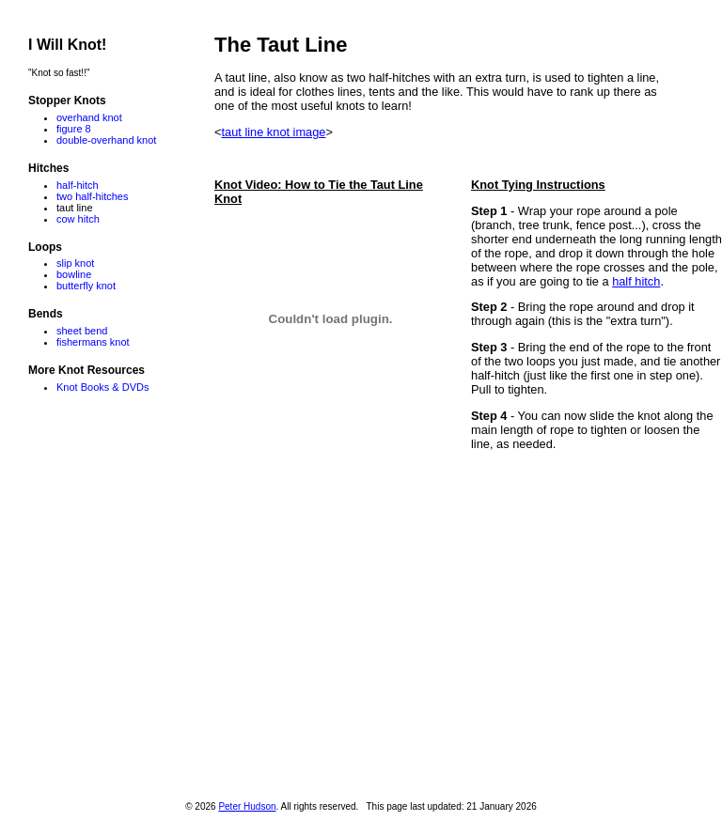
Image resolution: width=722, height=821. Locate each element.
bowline (73, 274)
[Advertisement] (468, 622)
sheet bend (81, 330)
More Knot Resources (86, 370)
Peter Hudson (246, 806)
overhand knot (89, 117)
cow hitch (78, 219)
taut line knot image (273, 132)
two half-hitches (92, 196)
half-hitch (77, 185)
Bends (45, 313)
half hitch (636, 281)
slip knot (75, 263)
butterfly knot (86, 285)
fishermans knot (93, 342)
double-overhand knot (106, 140)
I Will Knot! (67, 45)
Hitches (48, 168)
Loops (45, 247)
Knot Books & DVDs (102, 387)
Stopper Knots (67, 100)
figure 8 (73, 128)
